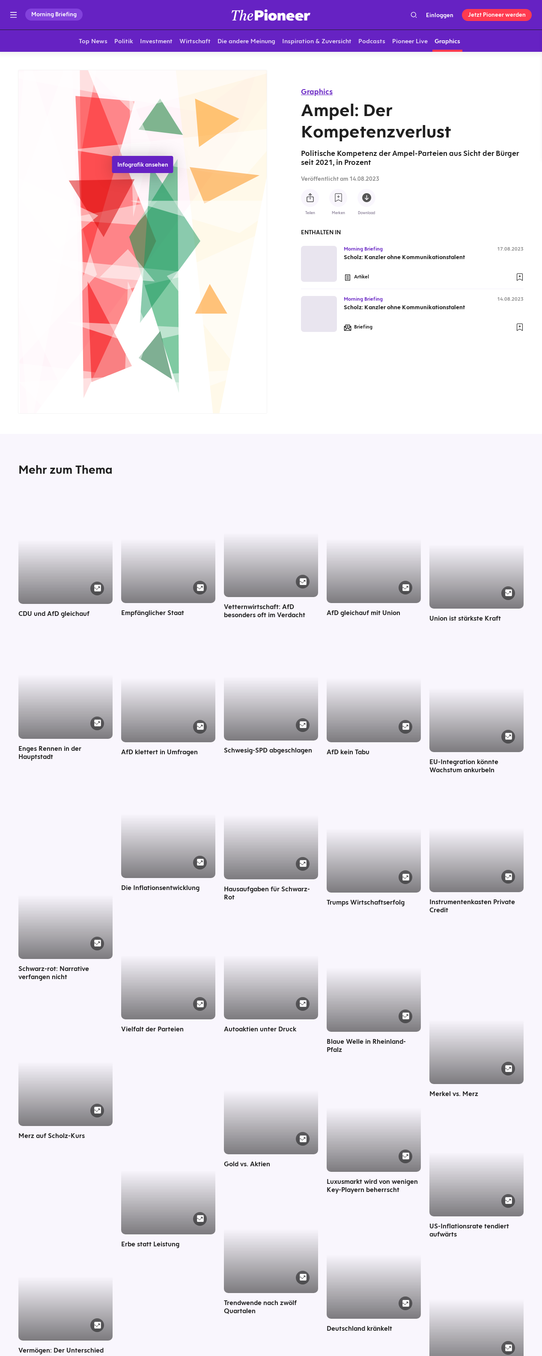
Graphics (317, 91)
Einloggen (439, 15)
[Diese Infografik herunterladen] (366, 198)
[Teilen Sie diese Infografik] (310, 198)
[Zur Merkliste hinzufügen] (338, 198)
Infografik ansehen (142, 166)
